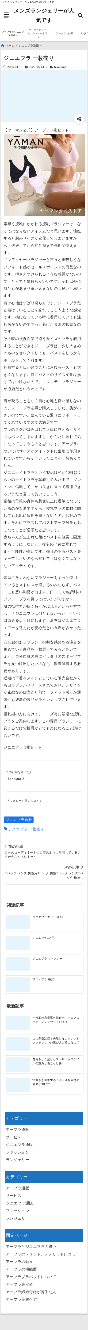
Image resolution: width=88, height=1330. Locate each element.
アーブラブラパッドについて (31, 1277)
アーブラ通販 (17, 1130)
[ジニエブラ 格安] (18, 984)
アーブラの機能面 (21, 1269)
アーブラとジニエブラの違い (13, 33)
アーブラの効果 (64, 33)
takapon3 (60, 67)
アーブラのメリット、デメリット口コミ (39, 33)
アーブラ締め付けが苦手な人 (31, 1292)
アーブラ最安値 (19, 1284)
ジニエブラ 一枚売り (26, 829)
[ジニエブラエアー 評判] (18, 922)
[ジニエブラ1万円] (18, 943)
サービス (13, 1137)
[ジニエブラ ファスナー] (18, 964)
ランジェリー (17, 1160)
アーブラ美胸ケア (21, 1299)
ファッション (17, 1152)
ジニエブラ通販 (18, 820)
